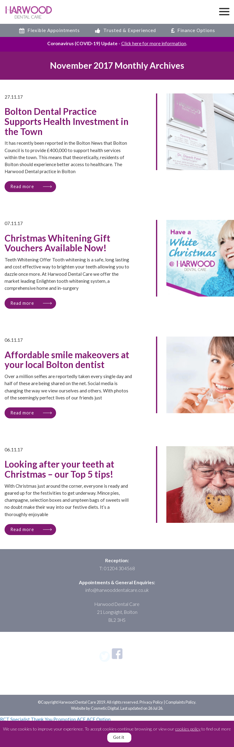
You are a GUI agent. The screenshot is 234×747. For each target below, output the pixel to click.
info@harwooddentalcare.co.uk (117, 590)
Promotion (64, 719)
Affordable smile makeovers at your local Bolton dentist (67, 360)
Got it (118, 737)
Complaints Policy (180, 702)
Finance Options (193, 30)
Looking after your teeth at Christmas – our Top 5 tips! (59, 469)
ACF (81, 719)
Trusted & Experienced (125, 30)
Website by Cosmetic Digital (95, 708)
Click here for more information (153, 43)
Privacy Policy (151, 702)
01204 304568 (119, 568)
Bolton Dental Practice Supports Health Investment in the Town (67, 122)
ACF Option (99, 719)
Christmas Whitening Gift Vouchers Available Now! (57, 243)
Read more (22, 186)
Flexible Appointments (49, 30)
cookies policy (187, 728)
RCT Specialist (15, 719)
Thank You (41, 719)
